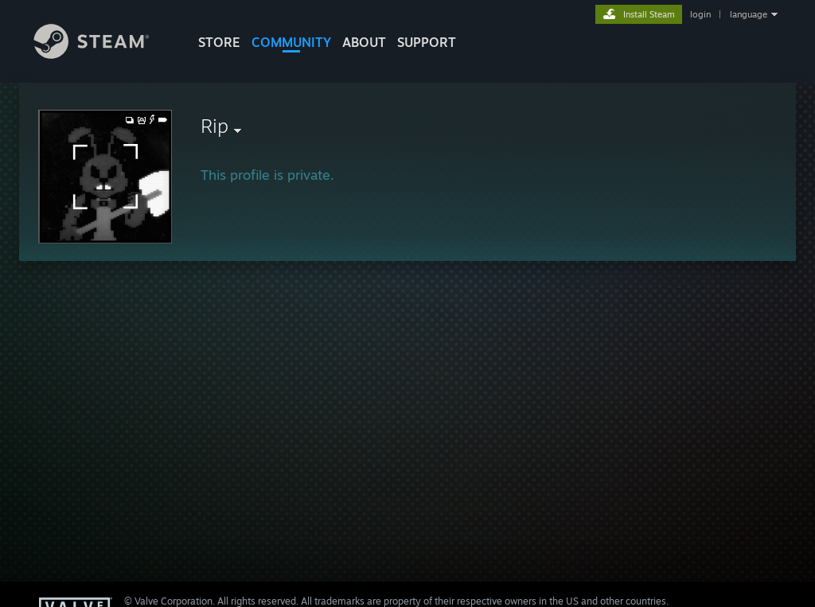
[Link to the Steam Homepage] (103, 54)
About (364, 42)
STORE (219, 42)
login (700, 14)
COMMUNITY (291, 42)
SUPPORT (426, 42)
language (748, 14)
